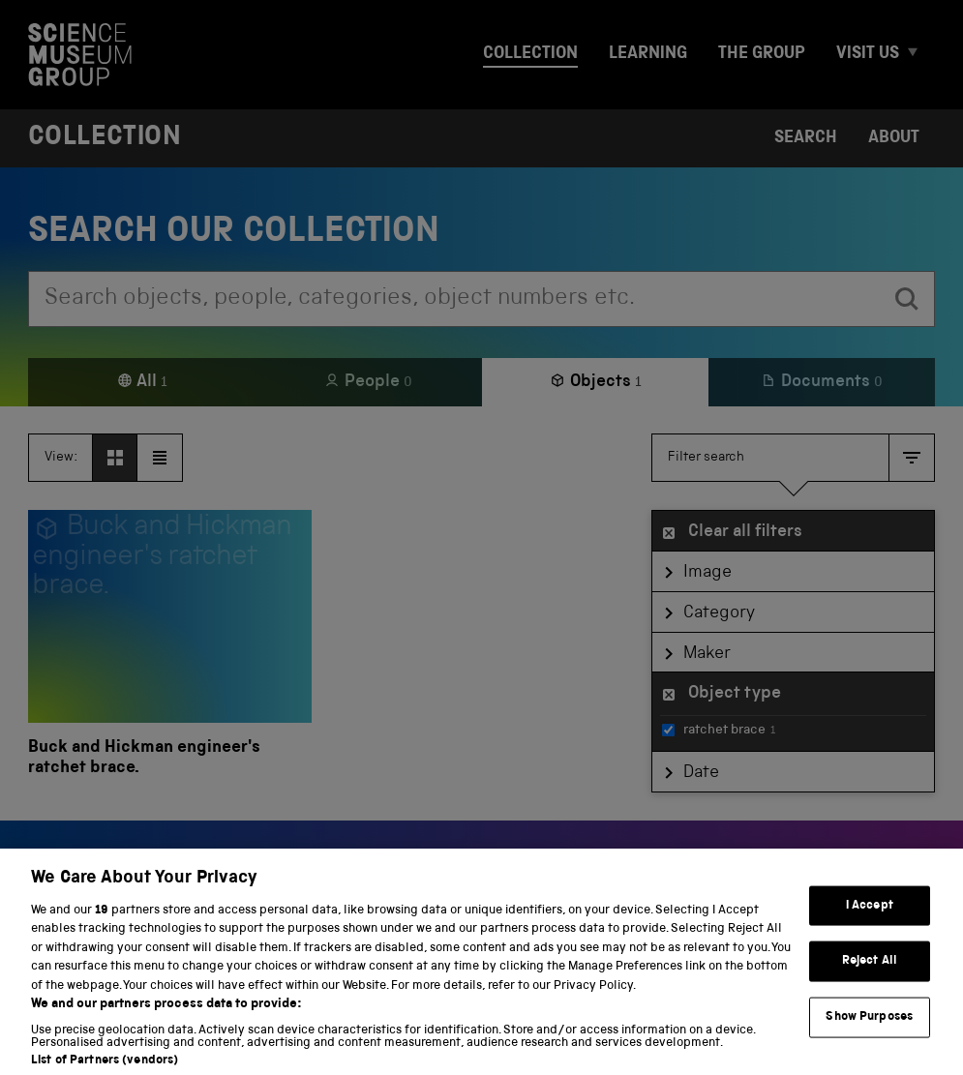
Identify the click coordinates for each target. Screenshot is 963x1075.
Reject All (869, 978)
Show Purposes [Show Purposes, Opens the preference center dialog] (869, 1034)
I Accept (869, 922)
